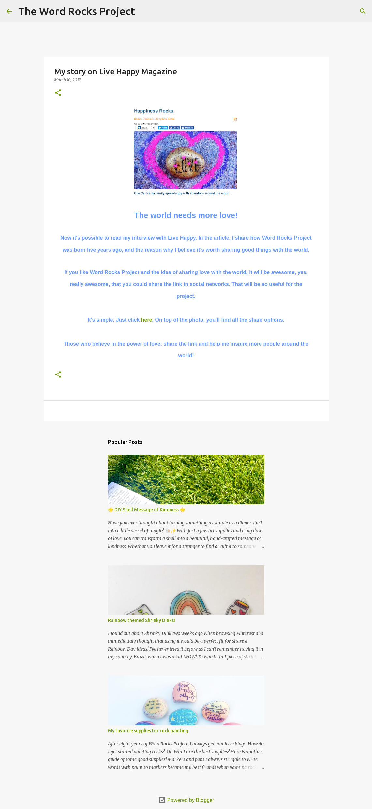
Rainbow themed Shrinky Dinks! (141, 620)
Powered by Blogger (186, 800)
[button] (58, 93)
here (146, 320)
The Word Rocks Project (76, 11)
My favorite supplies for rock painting (148, 730)
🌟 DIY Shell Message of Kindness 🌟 (146, 509)
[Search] (144, 11)
